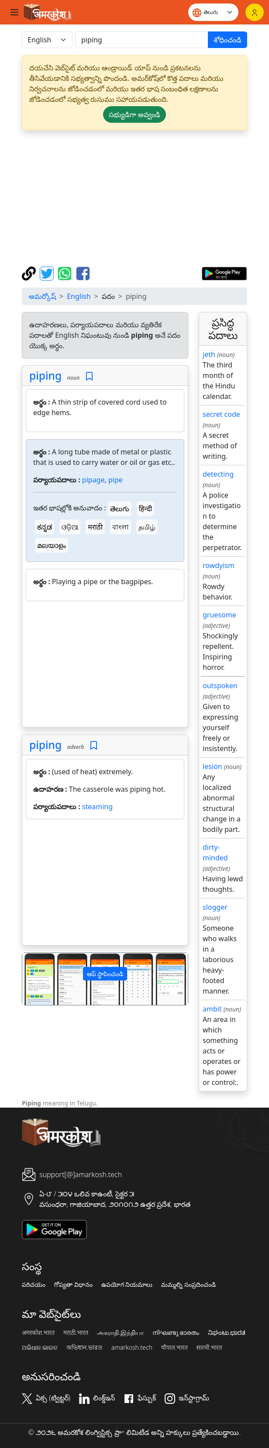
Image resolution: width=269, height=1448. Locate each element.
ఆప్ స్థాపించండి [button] (105, 974)
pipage (93, 480)
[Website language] (213, 12)
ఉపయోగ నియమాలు (127, 1284)
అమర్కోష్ (42, 296)
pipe (115, 480)
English (78, 296)
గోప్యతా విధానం (73, 1284)
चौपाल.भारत (174, 1347)
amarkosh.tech (131, 1347)
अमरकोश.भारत (38, 1332)
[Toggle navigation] (14, 12)
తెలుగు (119, 508)
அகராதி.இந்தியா (120, 1332)
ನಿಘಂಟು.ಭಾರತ (226, 1332)
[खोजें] (142, 39)
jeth (209, 354)
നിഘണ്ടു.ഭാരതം (175, 1332)
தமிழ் (146, 527)
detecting (218, 474)
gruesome (219, 615)
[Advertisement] (105, 666)
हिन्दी (145, 508)
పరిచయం (33, 1284)
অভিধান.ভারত (84, 1347)
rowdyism (219, 565)
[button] (34, 979)
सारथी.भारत (209, 1347)
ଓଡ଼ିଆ (70, 527)
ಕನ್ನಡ (44, 527)
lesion (212, 766)
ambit (212, 1009)
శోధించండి (227, 40)
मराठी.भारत (75, 1332)
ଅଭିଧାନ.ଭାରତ (40, 1347)
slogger (215, 907)
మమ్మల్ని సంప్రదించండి (188, 1284)
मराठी (95, 527)
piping (45, 375)
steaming (97, 806)
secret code (221, 414)
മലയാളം (51, 545)
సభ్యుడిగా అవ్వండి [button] (134, 114)
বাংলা (120, 527)
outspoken (220, 685)
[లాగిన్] (254, 12)
